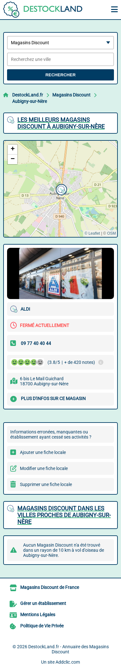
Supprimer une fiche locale (46, 484)
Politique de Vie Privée (42, 625)
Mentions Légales (37, 614)
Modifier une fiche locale (44, 468)
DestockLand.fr (27, 94)
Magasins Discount (71, 94)
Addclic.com (68, 662)
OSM (111, 233)
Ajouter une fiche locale (43, 452)
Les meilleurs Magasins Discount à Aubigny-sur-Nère (61, 123)
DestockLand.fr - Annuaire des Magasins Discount (68, 649)
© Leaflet (92, 233)
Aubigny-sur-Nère (29, 101)
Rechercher (60, 74)
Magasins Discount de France (49, 587)
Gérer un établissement (43, 603)
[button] (60, 189)
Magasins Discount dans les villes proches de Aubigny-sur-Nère (64, 515)
